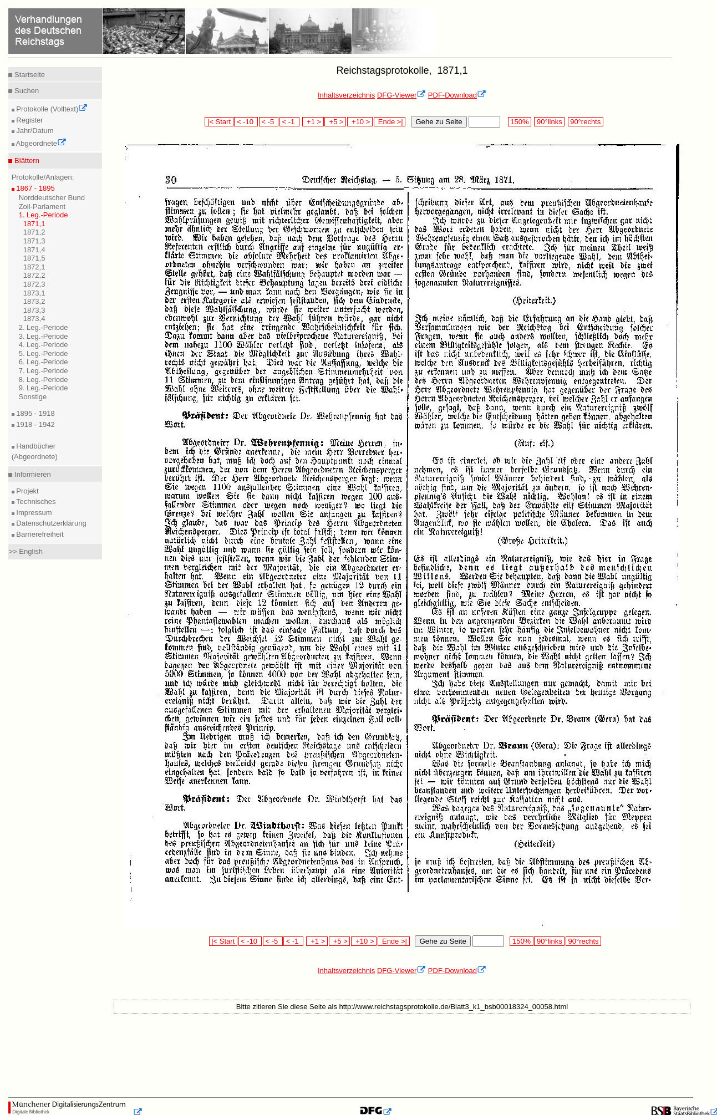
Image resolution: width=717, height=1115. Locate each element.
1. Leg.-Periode (43, 215)
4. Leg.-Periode (43, 344)
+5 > (335, 122)
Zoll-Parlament (42, 206)
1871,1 (34, 224)
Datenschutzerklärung (50, 523)
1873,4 (34, 318)
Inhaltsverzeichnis (346, 95)
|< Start (218, 122)
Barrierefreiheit (39, 534)
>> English (25, 551)
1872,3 (34, 284)
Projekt (26, 491)
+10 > (360, 122)
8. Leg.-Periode (43, 379)
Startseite (28, 74)
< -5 (269, 122)
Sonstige (33, 397)
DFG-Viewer (401, 95)
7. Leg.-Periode (43, 370)
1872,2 (34, 275)
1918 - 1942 (34, 424)
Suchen (25, 90)
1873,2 (34, 301)
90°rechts (585, 122)
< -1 (289, 122)
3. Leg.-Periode (43, 336)
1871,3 (34, 241)
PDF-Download (457, 95)
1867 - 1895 (34, 188)
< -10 (246, 122)
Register (28, 120)
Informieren (31, 474)
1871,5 (34, 258)
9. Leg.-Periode (43, 388)
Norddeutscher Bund (52, 198)
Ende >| (389, 122)
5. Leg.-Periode (43, 353)
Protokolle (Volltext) (51, 109)
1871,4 (34, 250)
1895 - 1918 (34, 413)
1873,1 (34, 293)
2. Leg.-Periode (43, 327)
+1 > (313, 122)
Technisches (35, 501)
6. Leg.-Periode (43, 362)
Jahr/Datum (34, 130)
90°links (549, 122)
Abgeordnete (40, 143)
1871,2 (34, 232)
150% (519, 122)
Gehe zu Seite (438, 122)
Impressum (33, 512)
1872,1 (34, 267)
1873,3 (34, 310)
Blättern (25, 160)
